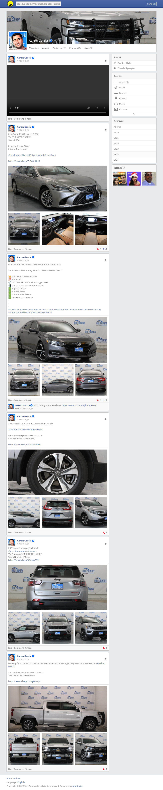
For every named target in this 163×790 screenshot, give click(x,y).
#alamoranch (37, 309)
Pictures (59, 48)
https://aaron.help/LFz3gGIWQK (24, 681)
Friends (74, 48)
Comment (19, 118)
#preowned (38, 155)
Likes (88, 48)
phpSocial (77, 786)
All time (117, 126)
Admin (17, 778)
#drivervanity (64, 309)
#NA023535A (45, 312)
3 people (130, 68)
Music (119, 104)
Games (120, 93)
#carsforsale (14, 155)
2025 (116, 137)
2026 (116, 132)
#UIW (54, 309)
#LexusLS (27, 155)
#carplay (96, 309)
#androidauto (85, 309)
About (45, 48)
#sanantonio (23, 309)
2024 (116, 143)
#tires (74, 309)
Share (28, 118)
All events (121, 82)
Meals (119, 87)
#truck (11, 666)
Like (10, 118)
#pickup (101, 663)
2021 (116, 159)
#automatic (14, 312)
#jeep (11, 550)
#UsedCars (50, 155)
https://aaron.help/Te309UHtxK (24, 161)
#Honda (26, 429)
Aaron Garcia (38, 41)
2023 (116, 148)
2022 (116, 154)
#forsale (32, 550)
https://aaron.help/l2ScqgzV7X (23, 559)
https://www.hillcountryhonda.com (79, 405)
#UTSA (47, 309)
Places (120, 98)
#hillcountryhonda (29, 312)
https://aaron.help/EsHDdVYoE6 (24, 444)
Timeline (34, 48)
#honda (12, 309)
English (21, 782)
